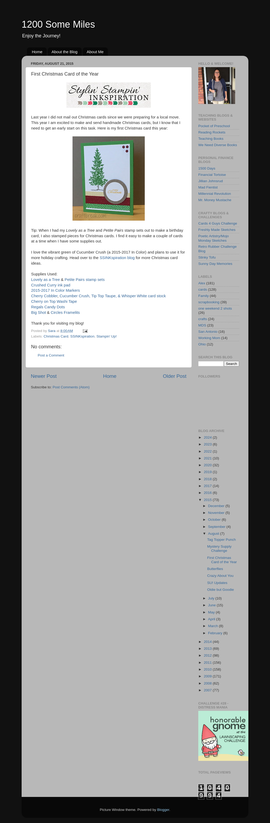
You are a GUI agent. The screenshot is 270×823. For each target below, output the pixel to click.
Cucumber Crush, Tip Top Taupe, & (91, 296)
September (217, 527)
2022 (208, 451)
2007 (208, 690)
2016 (208, 493)
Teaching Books (210, 139)
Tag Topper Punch (221, 540)
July (211, 598)
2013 (208, 649)
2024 (208, 437)
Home (37, 51)
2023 (208, 444)
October (215, 520)
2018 (208, 479)
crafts (202, 319)
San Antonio (208, 332)
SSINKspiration (82, 336)
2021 (208, 458)
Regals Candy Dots (48, 307)
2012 (208, 655)
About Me (95, 51)
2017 (208, 486)
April (212, 619)
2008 (208, 683)
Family (203, 296)
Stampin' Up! (107, 336)
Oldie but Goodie (220, 590)
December (216, 506)
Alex (201, 283)
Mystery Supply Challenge (219, 548)
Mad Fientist (208, 187)
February (215, 633)
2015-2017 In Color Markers (55, 290)
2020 (208, 465)
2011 (208, 663)
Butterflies (215, 569)
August (214, 534)
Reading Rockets (211, 132)
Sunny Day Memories (215, 264)
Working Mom (209, 338)
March (213, 626)
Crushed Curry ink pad (50, 285)
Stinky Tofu (207, 257)
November (216, 513)
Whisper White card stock (144, 296)
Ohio (202, 344)
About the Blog (65, 51)
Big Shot (38, 312)
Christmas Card (56, 336)
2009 (208, 676)
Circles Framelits (65, 312)
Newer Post (44, 376)
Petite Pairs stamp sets (85, 279)
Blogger (163, 810)
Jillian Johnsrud (210, 181)
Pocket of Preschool (214, 126)
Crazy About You (220, 576)
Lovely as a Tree (46, 279)
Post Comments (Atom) (71, 387)
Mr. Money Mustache (214, 200)
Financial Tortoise (212, 175)
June (212, 605)
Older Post (174, 376)
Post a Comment (51, 355)
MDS (202, 325)
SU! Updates (217, 583)
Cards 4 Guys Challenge (217, 223)
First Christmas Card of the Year (222, 560)
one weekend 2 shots (215, 308)
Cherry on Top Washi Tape (54, 301)
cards (202, 289)
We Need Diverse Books (217, 145)
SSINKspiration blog (117, 258)
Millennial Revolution (214, 194)
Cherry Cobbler (44, 296)
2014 (208, 642)
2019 (208, 472)
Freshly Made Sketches (216, 230)
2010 (208, 669)
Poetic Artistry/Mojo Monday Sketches (213, 238)
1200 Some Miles (58, 24)
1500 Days (206, 168)
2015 (208, 500)
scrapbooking (208, 302)
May (212, 612)
